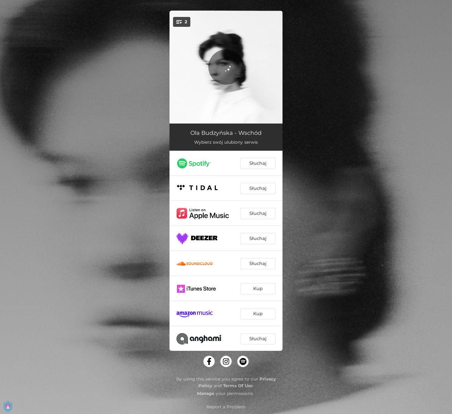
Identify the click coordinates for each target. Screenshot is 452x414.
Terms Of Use (238, 385)
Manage (205, 393)
